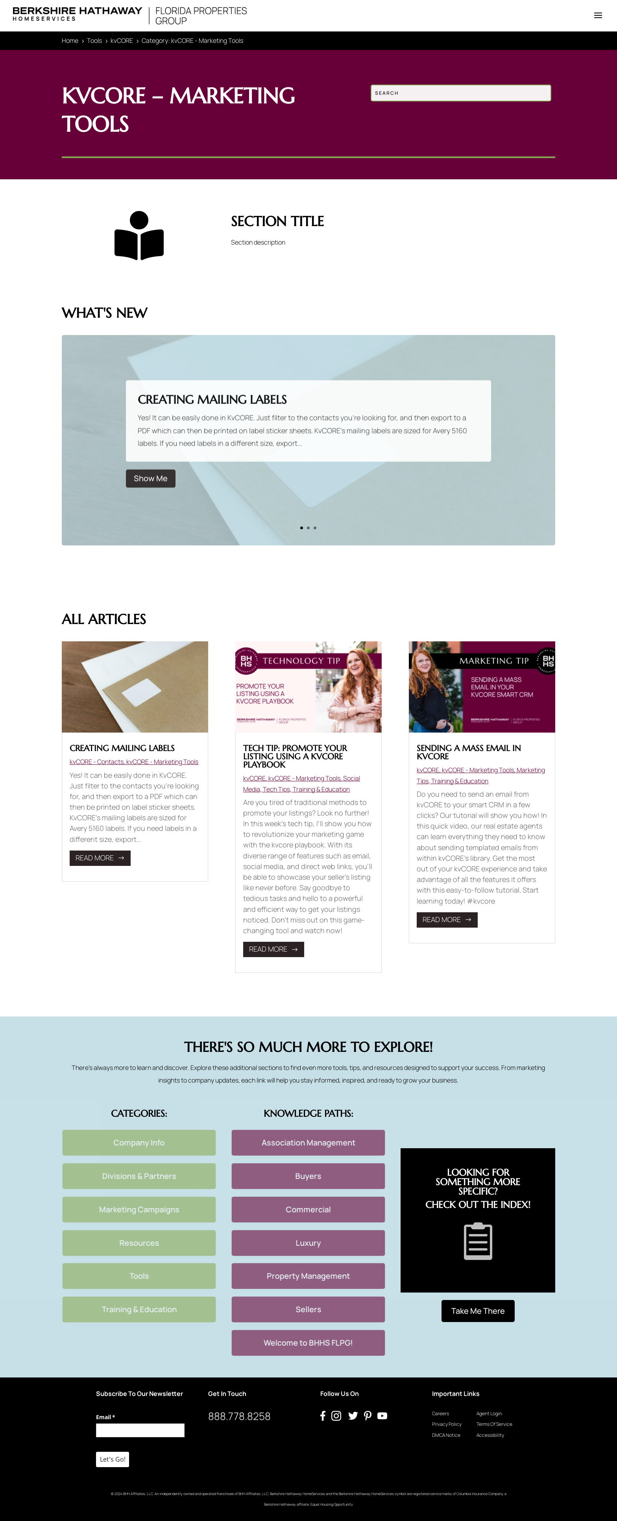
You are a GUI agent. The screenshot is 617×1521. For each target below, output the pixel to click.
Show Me (151, 491)
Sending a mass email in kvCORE (469, 752)
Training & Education (321, 789)
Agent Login (489, 1413)
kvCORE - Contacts (97, 761)
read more (95, 857)
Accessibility (490, 1435)
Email (117, 1417)
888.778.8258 (239, 1416)
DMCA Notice (446, 1435)
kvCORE (254, 778)
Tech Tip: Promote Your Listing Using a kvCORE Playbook (295, 756)
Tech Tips (276, 789)
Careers (440, 1413)
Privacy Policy (447, 1424)
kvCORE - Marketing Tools (162, 761)
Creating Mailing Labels (212, 413)
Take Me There (478, 1311)
